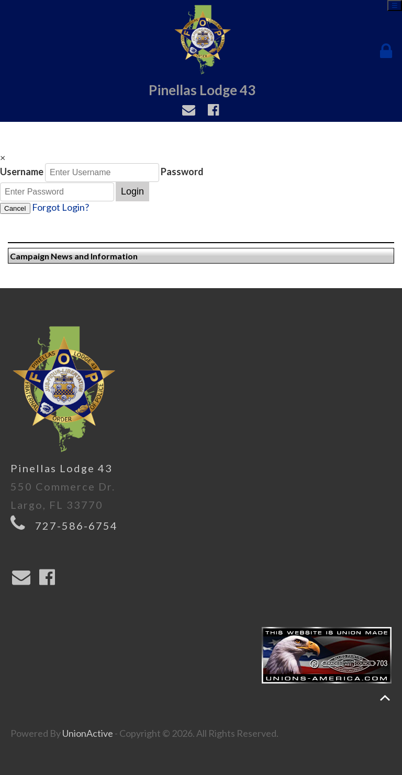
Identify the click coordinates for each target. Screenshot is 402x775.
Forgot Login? (60, 207)
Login (132, 191)
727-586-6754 (76, 525)
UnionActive (87, 733)
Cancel (15, 208)
